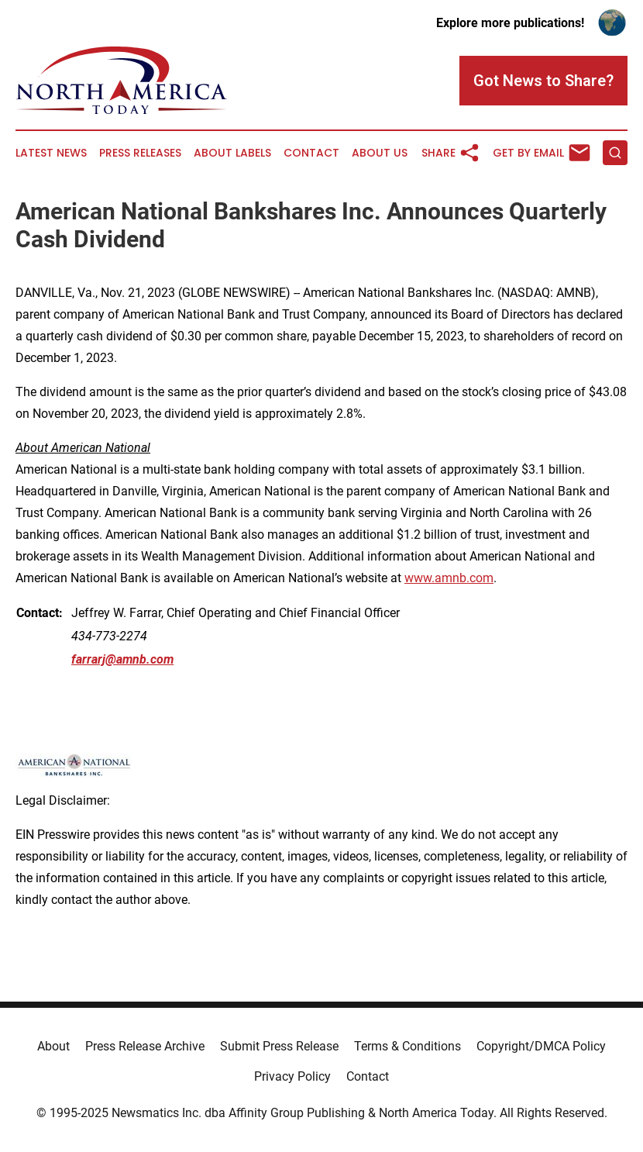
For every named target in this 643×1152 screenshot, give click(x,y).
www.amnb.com (448, 578)
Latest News (51, 153)
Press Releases (140, 153)
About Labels (232, 153)
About (53, 1046)
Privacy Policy (292, 1076)
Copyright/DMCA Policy (541, 1046)
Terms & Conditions (407, 1046)
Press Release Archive (145, 1046)
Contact (311, 153)
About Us (379, 153)
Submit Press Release (279, 1046)
